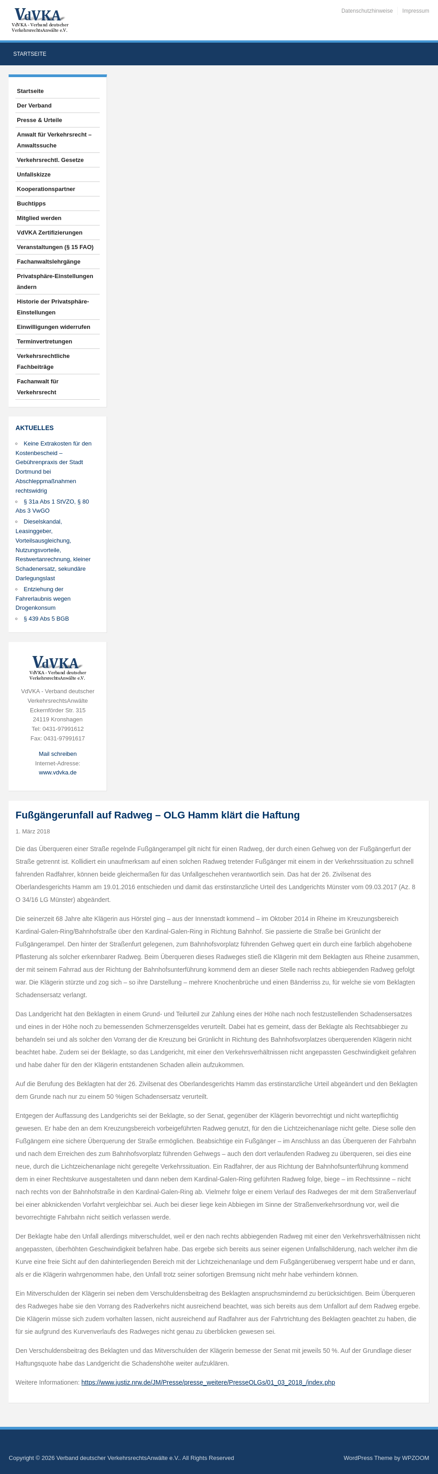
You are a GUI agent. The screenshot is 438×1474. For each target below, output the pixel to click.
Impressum (415, 11)
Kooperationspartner (46, 189)
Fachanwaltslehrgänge (48, 261)
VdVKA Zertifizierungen (50, 232)
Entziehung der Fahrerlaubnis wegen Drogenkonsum (42, 599)
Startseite (29, 54)
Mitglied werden (39, 218)
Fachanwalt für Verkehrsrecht (37, 387)
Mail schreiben (58, 753)
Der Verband (34, 105)
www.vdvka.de (58, 772)
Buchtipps (31, 203)
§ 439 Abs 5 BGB (46, 618)
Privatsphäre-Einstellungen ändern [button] (55, 281)
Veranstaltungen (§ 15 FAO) (55, 247)
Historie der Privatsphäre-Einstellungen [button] (53, 307)
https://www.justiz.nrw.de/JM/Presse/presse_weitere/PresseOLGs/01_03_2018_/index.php (209, 1382)
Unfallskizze (33, 174)
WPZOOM (415, 1457)
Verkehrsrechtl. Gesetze (50, 160)
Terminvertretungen (44, 341)
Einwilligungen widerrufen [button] (53, 326)
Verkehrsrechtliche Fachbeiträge (43, 361)
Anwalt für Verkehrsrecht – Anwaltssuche (54, 140)
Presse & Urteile (39, 120)
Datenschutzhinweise (367, 11)
